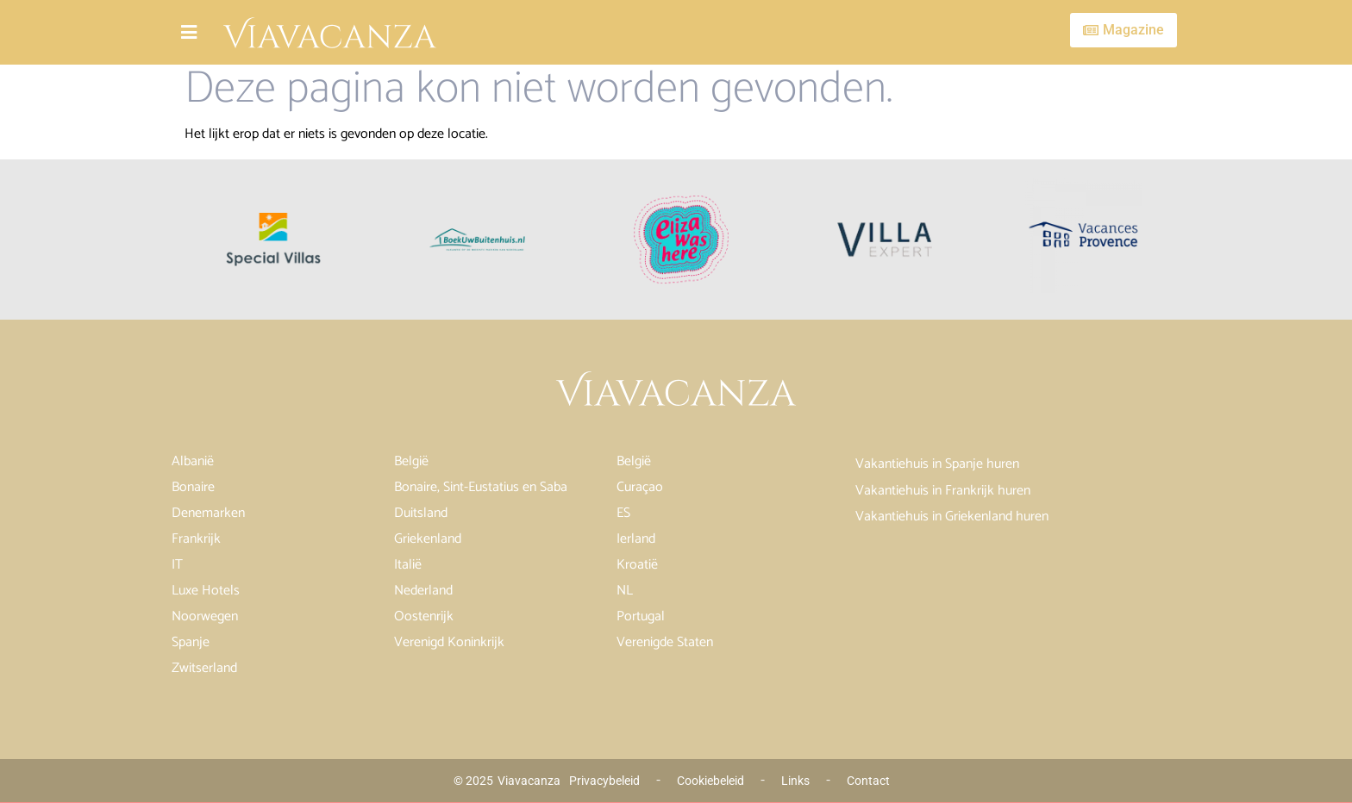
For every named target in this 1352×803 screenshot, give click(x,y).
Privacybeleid (604, 780)
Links (795, 780)
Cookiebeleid (710, 780)
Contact (868, 780)
